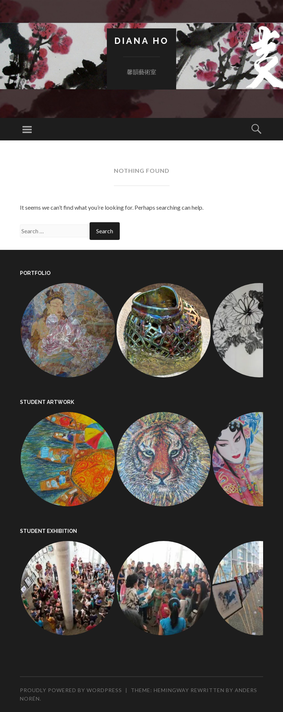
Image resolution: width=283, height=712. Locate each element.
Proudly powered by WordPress (71, 690)
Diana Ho (141, 40)
